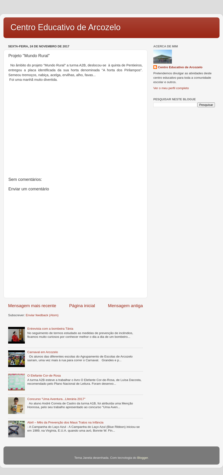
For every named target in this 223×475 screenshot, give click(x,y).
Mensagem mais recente (32, 305)
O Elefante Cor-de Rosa (44, 375)
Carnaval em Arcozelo (42, 352)
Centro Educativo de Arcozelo (65, 27)
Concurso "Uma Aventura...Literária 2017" (56, 399)
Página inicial (82, 305)
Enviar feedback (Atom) (42, 315)
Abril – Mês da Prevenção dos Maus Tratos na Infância (65, 422)
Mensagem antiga (125, 305)
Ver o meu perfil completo (171, 88)
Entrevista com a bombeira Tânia (50, 328)
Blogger (142, 457)
